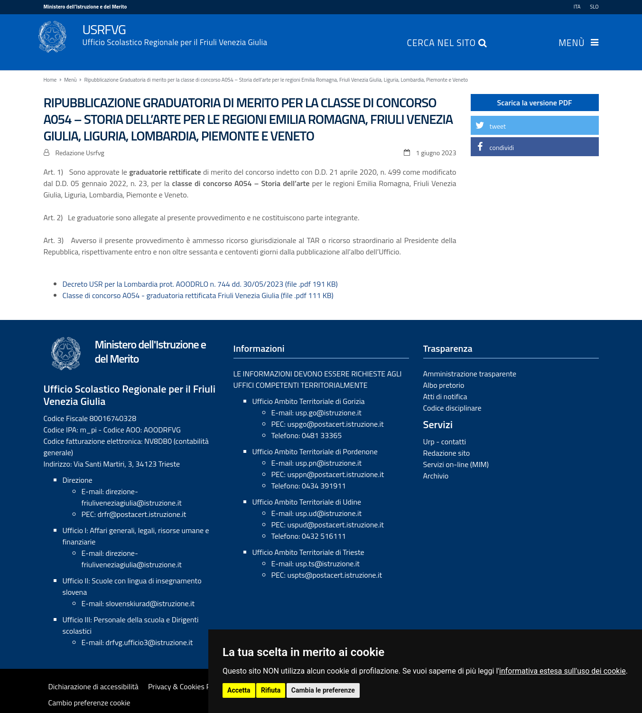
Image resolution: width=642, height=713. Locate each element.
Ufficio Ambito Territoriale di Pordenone (315, 451)
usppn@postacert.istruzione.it (335, 474)
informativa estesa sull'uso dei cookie (562, 670)
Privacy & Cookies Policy (186, 686)
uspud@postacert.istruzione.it (335, 524)
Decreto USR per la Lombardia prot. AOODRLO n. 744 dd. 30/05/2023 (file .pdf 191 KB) (200, 284)
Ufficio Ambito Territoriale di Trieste (308, 552)
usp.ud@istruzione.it (329, 513)
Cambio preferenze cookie (89, 702)
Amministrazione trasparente (470, 373)
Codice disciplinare (452, 407)
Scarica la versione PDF (534, 102)
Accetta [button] (239, 690)
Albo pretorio (444, 385)
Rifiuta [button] (270, 690)
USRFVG (341, 33)
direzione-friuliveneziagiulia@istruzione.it (132, 497)
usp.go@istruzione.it (329, 412)
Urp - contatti (444, 441)
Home (50, 80)
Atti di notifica (445, 396)
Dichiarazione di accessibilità (93, 686)
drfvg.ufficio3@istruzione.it (149, 642)
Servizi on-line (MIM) (456, 464)
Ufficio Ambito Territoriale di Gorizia (308, 401)
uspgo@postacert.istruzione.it (335, 424)
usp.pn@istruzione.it (329, 463)
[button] (535, 125)
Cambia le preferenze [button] (323, 690)
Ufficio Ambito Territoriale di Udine (307, 501)
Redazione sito (446, 453)
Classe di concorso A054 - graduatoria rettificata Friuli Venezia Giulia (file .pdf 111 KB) (198, 295)
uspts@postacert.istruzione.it (334, 575)
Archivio (436, 475)
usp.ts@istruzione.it (328, 563)
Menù (571, 43)
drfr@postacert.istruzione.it (141, 514)
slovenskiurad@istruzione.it (150, 603)
